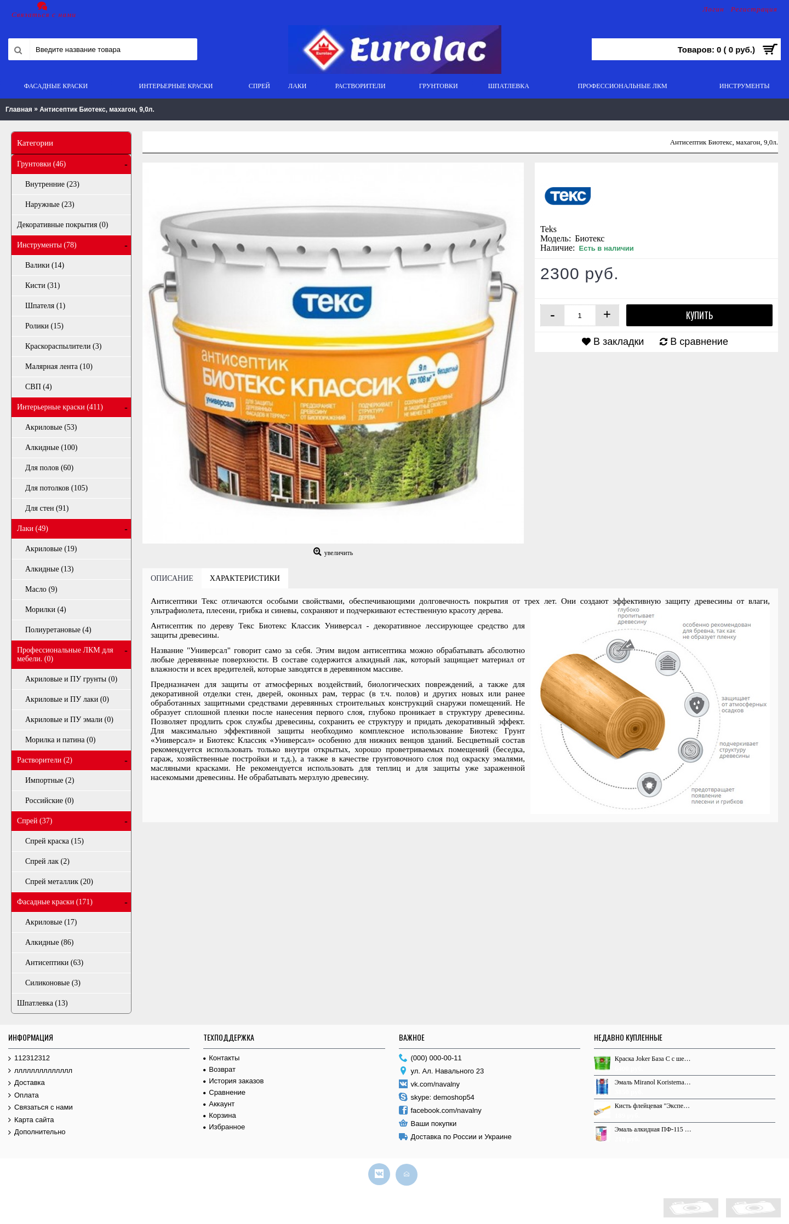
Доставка (26, 1083)
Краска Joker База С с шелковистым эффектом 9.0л (654, 1059)
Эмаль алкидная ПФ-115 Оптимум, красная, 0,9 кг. (654, 1129)
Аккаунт (219, 1104)
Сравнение (224, 1092)
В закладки (618, 341)
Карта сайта (31, 1120)
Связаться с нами (40, 1107)
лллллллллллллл (40, 1071)
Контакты (221, 1058)
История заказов (233, 1081)
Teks (548, 229)
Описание (172, 578)
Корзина (219, 1115)
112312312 (29, 1058)
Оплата (23, 1095)
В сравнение (699, 341)
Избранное (224, 1127)
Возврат (219, 1069)
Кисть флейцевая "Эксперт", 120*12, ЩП (654, 1106)
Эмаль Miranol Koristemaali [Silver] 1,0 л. (654, 1082)
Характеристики (245, 578)
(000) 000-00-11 (430, 1058)
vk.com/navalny (429, 1084)
